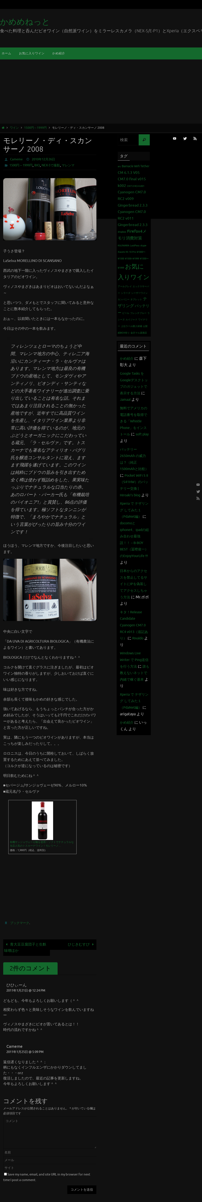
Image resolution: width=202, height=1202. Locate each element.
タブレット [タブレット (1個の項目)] (136, 299)
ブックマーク (20, 923)
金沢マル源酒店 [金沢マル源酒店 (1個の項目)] (139, 332)
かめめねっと (25, 22)
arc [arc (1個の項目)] (119, 166)
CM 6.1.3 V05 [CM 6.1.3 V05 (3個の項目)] (129, 172)
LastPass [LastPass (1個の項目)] (135, 245)
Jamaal (135, 399)
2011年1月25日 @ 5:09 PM (25, 1052)
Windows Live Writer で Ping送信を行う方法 (134, 692)
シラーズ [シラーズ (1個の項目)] (125, 293)
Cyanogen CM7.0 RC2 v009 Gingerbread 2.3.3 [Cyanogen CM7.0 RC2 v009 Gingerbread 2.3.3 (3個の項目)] (133, 198)
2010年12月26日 (45, 159)
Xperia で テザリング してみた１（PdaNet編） (134, 536)
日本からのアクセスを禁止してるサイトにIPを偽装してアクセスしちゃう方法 (133, 616)
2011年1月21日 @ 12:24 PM (25, 991)
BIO (39, 165)
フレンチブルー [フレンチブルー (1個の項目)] (138, 313)
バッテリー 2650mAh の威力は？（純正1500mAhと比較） (134, 475)
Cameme (17, 159)
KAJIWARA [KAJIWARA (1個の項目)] (123, 245)
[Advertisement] (101, 91)
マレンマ (72, 165)
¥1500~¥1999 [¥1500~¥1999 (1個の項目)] (132, 258)
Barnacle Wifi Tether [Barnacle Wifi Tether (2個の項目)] (135, 166)
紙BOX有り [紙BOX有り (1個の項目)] (124, 332)
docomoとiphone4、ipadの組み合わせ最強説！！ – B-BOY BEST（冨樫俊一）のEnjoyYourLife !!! (135, 569)
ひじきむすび (82, 944)
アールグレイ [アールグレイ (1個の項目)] (125, 286)
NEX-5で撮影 (54, 165)
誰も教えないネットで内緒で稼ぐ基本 (133, 712)
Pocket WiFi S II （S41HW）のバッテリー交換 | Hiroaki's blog (134, 501)
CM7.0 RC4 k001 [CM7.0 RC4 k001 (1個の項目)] (135, 186)
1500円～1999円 (35, 128)
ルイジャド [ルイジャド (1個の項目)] (131, 319)
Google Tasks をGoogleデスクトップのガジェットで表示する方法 (134, 386)
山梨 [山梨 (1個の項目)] (145, 326)
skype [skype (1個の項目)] (143, 245)
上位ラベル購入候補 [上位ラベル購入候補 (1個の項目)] (131, 326)
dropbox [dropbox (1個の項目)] (122, 232)
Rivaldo (126, 677)
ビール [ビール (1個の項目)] (125, 313)
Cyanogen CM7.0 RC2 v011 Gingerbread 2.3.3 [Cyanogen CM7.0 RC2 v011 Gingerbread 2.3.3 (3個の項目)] (133, 218)
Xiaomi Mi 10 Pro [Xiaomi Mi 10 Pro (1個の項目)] (127, 252)
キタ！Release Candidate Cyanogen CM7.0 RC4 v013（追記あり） (134, 657)
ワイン (14, 128)
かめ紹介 (127, 358)
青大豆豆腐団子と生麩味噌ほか (25, 947)
